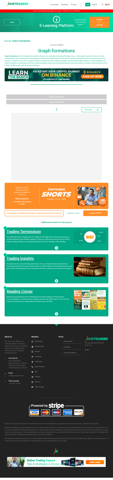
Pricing (73, 4)
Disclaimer (67, 349)
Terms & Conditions (69, 355)
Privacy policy (68, 343)
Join (87, 4)
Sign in (94, 4)
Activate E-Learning (100, 22)
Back (12, 22)
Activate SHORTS (99, 214)
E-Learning (54, 4)
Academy (64, 4)
